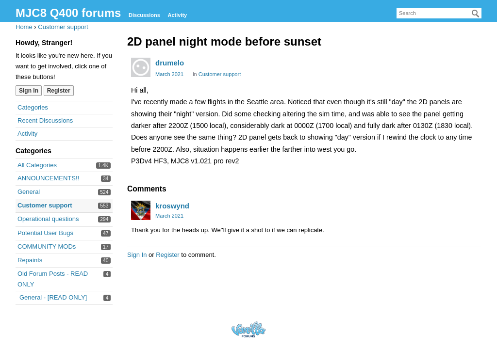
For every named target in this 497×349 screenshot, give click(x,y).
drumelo (169, 63)
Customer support (44, 205)
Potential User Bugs (45, 233)
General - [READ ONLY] (53, 297)
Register (58, 90)
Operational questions (48, 218)
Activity (177, 15)
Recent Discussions (45, 120)
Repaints (29, 260)
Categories (32, 107)
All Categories (37, 165)
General (28, 191)
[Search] (476, 13)
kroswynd (172, 206)
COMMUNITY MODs (46, 246)
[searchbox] (439, 13)
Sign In (28, 90)
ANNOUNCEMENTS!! (48, 178)
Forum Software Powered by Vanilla (248, 329)
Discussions (144, 15)
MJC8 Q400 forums (68, 12)
